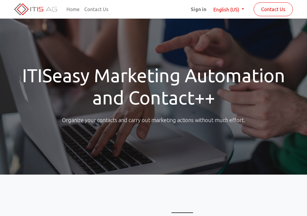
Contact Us (273, 9)
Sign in (198, 9)
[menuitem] (73, 9)
